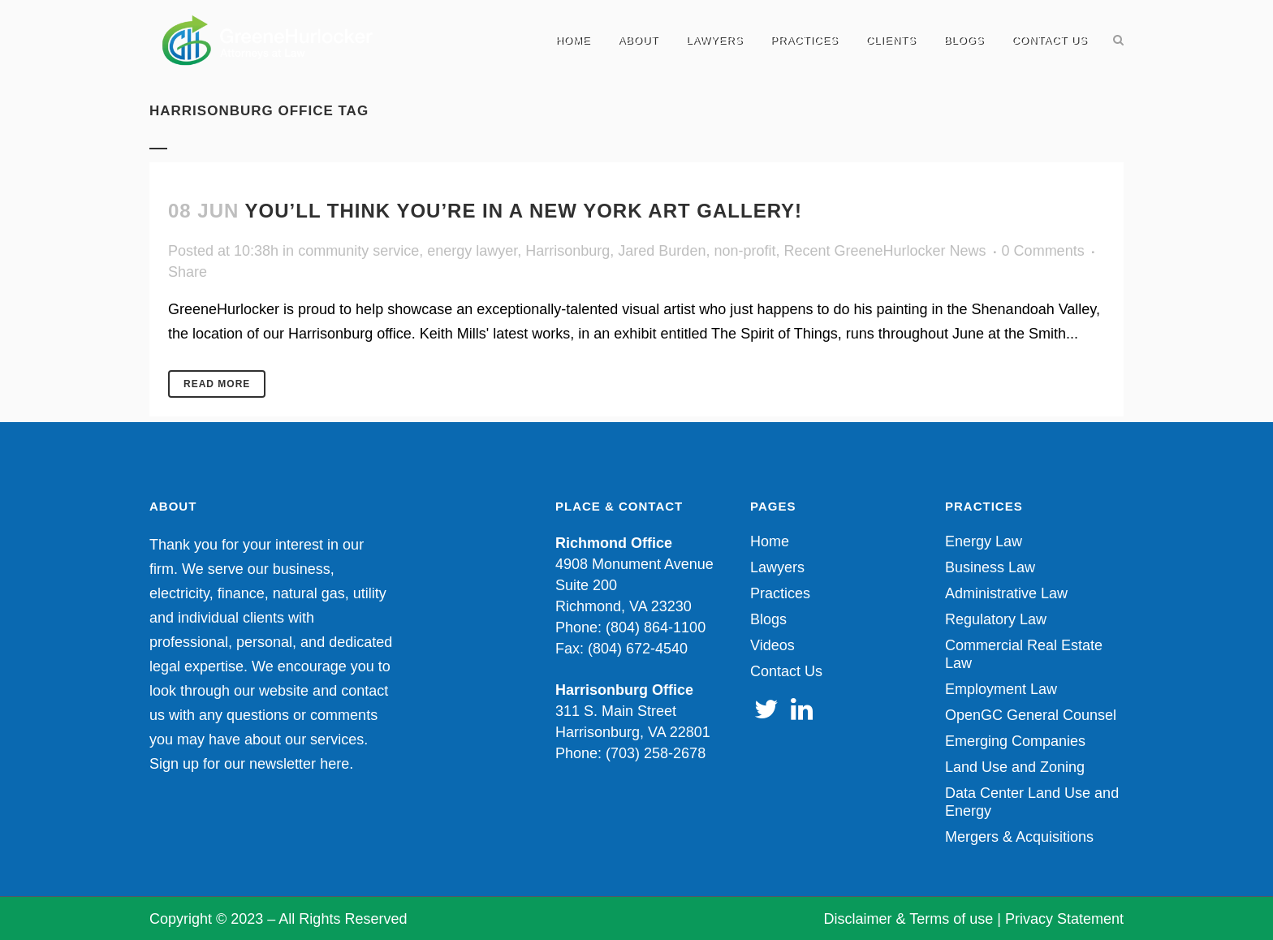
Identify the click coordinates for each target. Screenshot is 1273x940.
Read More (216, 384)
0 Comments (1043, 251)
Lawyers (777, 567)
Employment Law (1001, 689)
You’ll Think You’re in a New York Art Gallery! (523, 211)
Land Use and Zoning (1015, 767)
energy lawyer (472, 251)
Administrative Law (1006, 593)
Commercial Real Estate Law (1024, 654)
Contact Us (786, 671)
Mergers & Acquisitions (1019, 837)
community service (358, 251)
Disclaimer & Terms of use (909, 919)
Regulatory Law (995, 619)
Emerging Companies (1015, 741)
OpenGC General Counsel (1030, 715)
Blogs (768, 619)
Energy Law (983, 541)
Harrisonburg (567, 251)
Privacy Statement (1064, 919)
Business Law (990, 567)
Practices (780, 593)
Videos (772, 645)
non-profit (744, 251)
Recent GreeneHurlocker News (884, 251)
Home (769, 541)
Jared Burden (662, 251)
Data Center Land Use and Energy (1032, 802)
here (334, 764)
